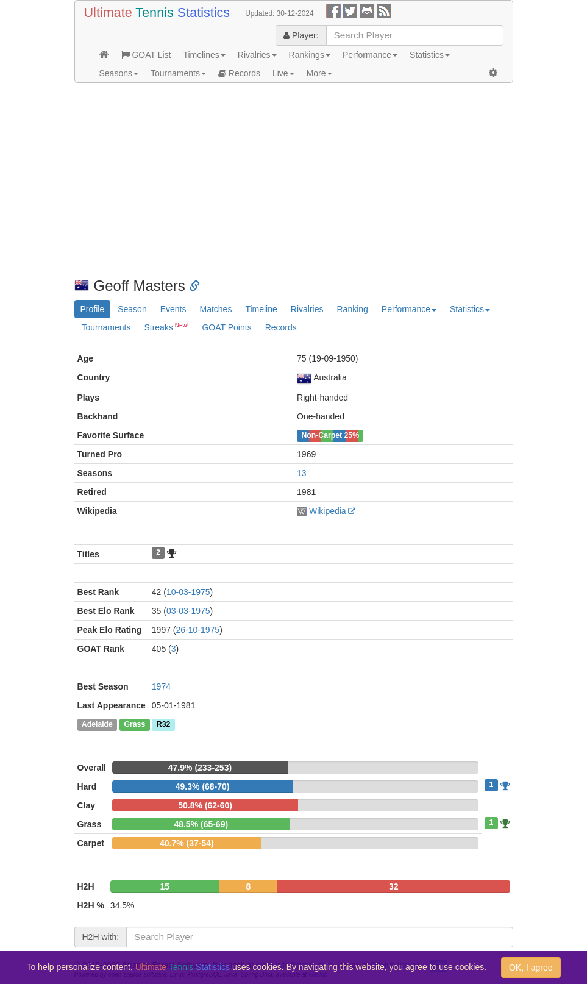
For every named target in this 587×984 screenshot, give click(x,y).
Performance (370, 55)
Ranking (352, 309)
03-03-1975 (188, 611)
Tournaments (178, 73)
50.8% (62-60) (205, 805)
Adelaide (97, 725)
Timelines (204, 55)
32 (394, 886)
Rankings (309, 55)
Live (283, 73)
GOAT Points (226, 327)
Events (173, 309)
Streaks (166, 326)
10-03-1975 (188, 592)
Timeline (261, 309)
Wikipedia (327, 511)
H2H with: (100, 937)
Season (132, 309)
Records (239, 73)
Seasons (118, 73)
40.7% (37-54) (187, 843)
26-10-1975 (198, 630)
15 (165, 886)
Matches (215, 309)
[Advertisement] (293, 180)
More (319, 73)
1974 (161, 686)
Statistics (430, 55)
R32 (163, 725)
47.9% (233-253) (200, 767)
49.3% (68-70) (203, 786)
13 (302, 473)
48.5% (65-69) (201, 824)
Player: (300, 35)
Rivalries (257, 55)
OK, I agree (531, 967)
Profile (92, 309)
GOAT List (146, 55)
